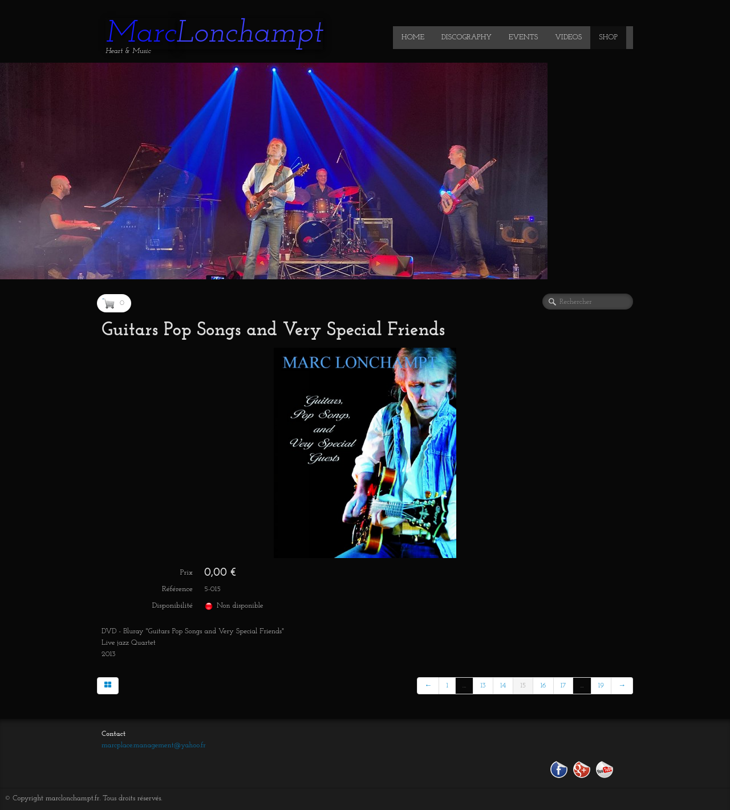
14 (503, 685)
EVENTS (523, 37)
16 (543, 685)
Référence (177, 589)
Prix (186, 572)
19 (601, 685)
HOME (413, 37)
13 (483, 685)
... (464, 685)
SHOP (608, 37)
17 (563, 685)
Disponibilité (172, 605)
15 (523, 685)
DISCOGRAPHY (466, 37)
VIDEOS (568, 37)
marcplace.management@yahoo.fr (154, 745)
